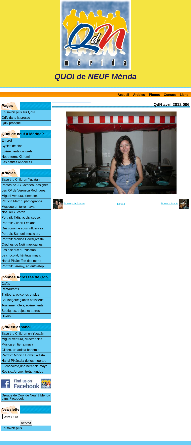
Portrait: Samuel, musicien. (21, 233)
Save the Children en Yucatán (23, 333)
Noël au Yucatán (13, 212)
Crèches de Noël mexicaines (22, 244)
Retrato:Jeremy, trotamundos (22, 371)
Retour (121, 203)
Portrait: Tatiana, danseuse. (21, 217)
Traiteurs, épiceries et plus (20, 294)
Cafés (6, 283)
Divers (6, 316)
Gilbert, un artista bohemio (20, 350)
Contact (170, 94)
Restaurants (10, 289)
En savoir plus (12, 428)
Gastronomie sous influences (22, 228)
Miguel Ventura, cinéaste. (20, 196)
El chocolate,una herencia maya (24, 366)
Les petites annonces (17, 162)
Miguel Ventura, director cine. (22, 339)
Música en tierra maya (17, 344)
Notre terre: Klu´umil (16, 156)
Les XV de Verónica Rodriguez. (24, 190)
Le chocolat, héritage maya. (21, 255)
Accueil (123, 94)
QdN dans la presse (16, 117)
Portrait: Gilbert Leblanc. (19, 223)
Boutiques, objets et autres (21, 310)
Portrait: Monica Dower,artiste (23, 239)
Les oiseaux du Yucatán (19, 250)
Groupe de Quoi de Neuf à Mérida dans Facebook (26, 397)
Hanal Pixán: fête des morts (21, 261)
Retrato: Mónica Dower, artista (23, 355)
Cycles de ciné (12, 146)
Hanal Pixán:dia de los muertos (24, 360)
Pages (7, 105)
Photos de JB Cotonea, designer (25, 185)
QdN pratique (11, 123)
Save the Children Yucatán (21, 179)
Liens (184, 94)
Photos (154, 94)
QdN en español (16, 327)
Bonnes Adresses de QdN (25, 277)
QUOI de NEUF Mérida (95, 76)
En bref (7, 140)
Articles (139, 94)
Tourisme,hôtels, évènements (22, 305)
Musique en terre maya (18, 206)
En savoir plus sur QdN (18, 112)
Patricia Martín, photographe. (22, 201)
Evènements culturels (17, 151)
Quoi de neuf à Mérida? (23, 134)
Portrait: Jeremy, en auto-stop (23, 266)
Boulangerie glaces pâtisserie (23, 300)
